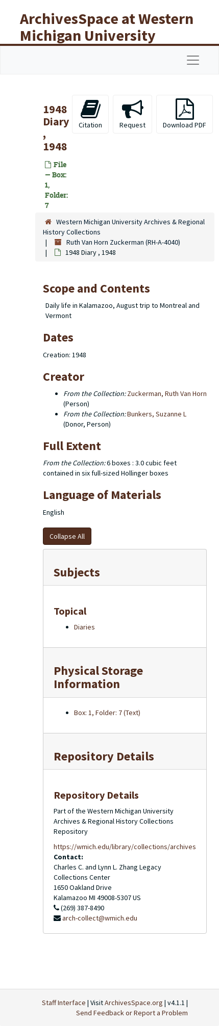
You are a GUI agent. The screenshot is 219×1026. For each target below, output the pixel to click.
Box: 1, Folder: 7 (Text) (107, 712)
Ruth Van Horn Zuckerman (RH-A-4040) (123, 242)
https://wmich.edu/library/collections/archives (125, 846)
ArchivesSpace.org (134, 1002)
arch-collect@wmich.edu (99, 918)
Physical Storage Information (98, 677)
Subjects (77, 572)
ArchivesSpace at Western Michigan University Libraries (106, 35)
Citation (90, 113)
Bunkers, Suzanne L (156, 413)
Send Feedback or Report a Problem (132, 1012)
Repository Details (104, 756)
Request (132, 113)
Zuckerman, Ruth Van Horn (167, 393)
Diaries (84, 627)
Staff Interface (64, 1002)
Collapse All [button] (67, 536)
